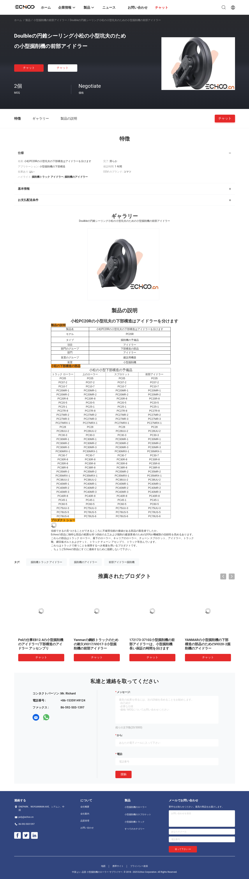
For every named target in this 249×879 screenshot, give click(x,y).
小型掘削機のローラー (136, 807)
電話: (120, 754)
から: (120, 735)
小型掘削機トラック (134, 822)
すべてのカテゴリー (134, 829)
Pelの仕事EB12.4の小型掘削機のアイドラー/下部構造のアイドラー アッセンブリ (40, 644)
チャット (29, 68)
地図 (103, 866)
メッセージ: (123, 692)
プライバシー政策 (139, 866)
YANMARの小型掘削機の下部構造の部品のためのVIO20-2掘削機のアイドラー (208, 644)
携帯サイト (117, 866)
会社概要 (84, 806)
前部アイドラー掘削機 (122, 562)
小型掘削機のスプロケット (138, 814)
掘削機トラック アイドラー (46, 562)
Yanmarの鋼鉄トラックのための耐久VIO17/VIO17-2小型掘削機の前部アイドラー (96, 644)
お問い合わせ (87, 827)
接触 (123, 774)
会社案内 (84, 813)
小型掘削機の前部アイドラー (50, 20)
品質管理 (84, 820)
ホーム (18, 20)
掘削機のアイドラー (85, 562)
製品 (28, 20)
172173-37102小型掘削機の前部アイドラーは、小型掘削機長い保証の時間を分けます (152, 644)
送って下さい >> (183, 849)
